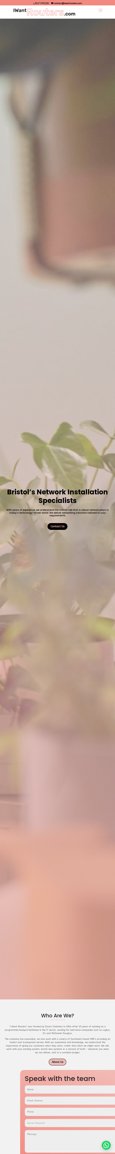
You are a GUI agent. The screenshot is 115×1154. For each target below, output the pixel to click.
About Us (57, 1062)
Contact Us (57, 750)
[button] (106, 1145)
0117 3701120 (42, 3)
